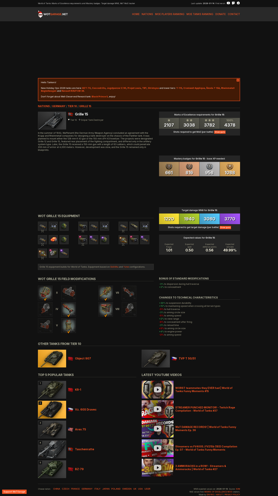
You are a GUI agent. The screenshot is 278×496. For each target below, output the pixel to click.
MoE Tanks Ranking (200, 14)
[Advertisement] (139, 49)
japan (106, 488)
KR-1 (74, 389)
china (56, 488)
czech (65, 488)
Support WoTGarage (14, 491)
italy (97, 488)
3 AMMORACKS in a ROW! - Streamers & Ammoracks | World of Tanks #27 (200, 467)
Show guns (220, 132)
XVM (238, 489)
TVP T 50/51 (184, 358)
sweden (127, 488)
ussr (147, 488)
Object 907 (79, 358)
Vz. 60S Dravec (82, 409)
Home (136, 14)
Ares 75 (77, 429)
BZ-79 (76, 469)
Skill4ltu (114, 266)
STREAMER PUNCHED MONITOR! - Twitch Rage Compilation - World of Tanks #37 (205, 409)
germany (58, 106)
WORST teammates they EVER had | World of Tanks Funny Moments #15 (203, 389)
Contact (234, 14)
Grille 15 (85, 106)
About (219, 495)
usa (140, 488)
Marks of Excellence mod (218, 492)
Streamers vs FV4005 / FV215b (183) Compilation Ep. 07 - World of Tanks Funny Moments (206, 448)
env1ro (210, 495)
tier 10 (72, 106)
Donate (220, 14)
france (75, 488)
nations (44, 106)
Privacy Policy (232, 495)
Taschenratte (81, 449)
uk (134, 488)
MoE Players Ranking (169, 14)
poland (116, 488)
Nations (147, 14)
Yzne (126, 266)
